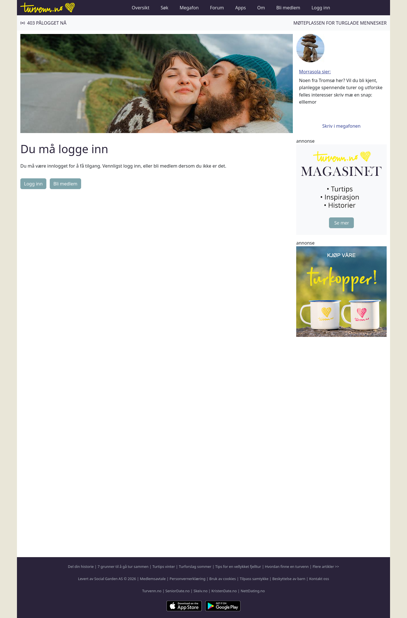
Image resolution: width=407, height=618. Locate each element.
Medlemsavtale (153, 578)
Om (261, 8)
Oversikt (140, 8)
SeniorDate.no (177, 590)
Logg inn (320, 8)
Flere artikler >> (326, 566)
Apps (240, 8)
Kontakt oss (319, 578)
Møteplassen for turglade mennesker (340, 23)
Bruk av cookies (222, 578)
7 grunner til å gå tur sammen (123, 566)
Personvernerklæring (187, 578)
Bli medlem (288, 8)
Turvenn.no (151, 590)
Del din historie (81, 566)
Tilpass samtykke (254, 578)
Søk (164, 8)
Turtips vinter (163, 566)
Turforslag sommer (195, 566)
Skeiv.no (200, 590)
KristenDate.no (224, 590)
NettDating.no (253, 590)
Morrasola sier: (315, 72)
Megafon (188, 8)
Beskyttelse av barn (289, 578)
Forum (217, 8)
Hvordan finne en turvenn (287, 566)
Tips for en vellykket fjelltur (238, 566)
